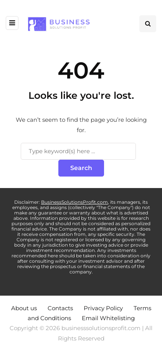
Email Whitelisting (108, 318)
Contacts (60, 308)
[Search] (78, 151)
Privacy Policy (103, 308)
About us (24, 308)
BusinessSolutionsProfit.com (74, 202)
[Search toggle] (147, 23)
